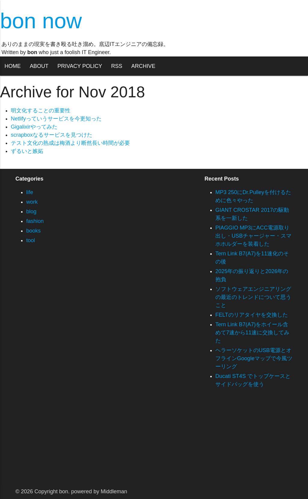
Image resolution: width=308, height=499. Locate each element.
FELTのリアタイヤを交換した (251, 315)
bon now (41, 21)
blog (31, 211)
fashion (35, 221)
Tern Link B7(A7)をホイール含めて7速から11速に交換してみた (252, 332)
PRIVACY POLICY (79, 66)
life (29, 192)
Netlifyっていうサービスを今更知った (56, 119)
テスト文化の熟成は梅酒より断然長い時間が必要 (70, 143)
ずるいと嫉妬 (27, 151)
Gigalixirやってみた (34, 127)
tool (30, 240)
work (32, 202)
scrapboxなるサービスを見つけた (51, 135)
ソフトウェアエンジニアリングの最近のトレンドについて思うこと (253, 297)
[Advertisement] (154, 442)
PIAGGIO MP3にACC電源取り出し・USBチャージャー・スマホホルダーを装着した (253, 236)
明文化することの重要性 (40, 111)
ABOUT (39, 66)
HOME (13, 66)
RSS (116, 66)
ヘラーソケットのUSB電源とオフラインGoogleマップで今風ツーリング (253, 358)
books (33, 231)
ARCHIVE (143, 66)
